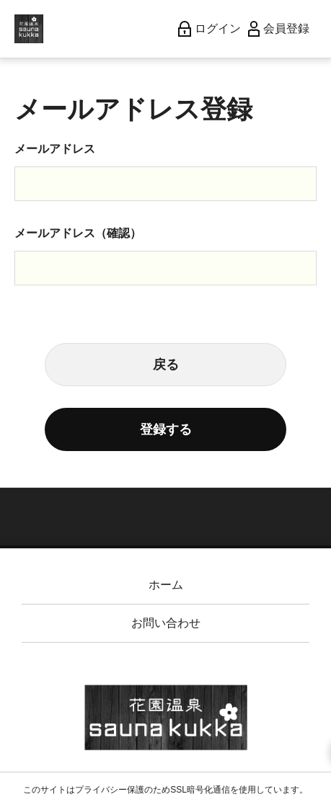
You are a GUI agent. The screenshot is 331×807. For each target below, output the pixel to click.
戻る (166, 364)
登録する (166, 429)
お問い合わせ (165, 623)
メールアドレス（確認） (77, 233)
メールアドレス (54, 149)
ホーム (166, 585)
